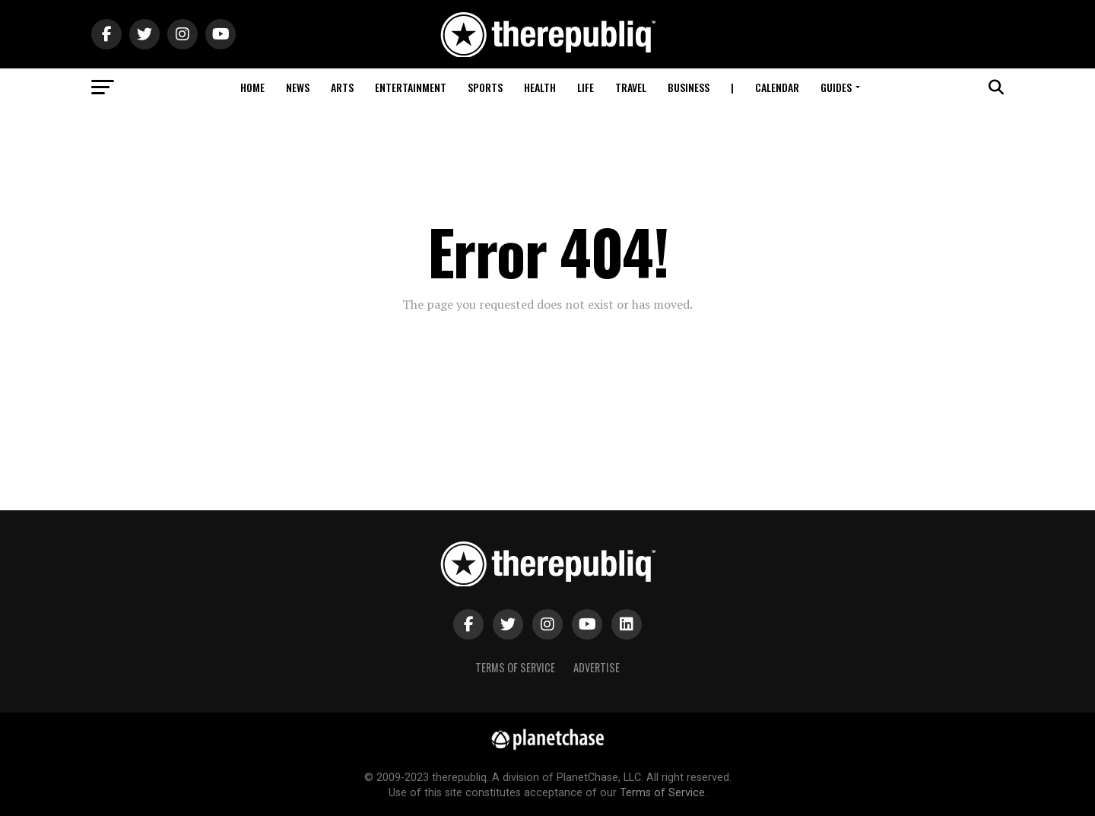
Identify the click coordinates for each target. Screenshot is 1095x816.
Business (688, 87)
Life (585, 87)
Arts (342, 87)
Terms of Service (515, 667)
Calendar (777, 87)
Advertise (596, 667)
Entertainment (410, 87)
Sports (485, 87)
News (297, 87)
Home (252, 87)
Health (540, 87)
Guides (836, 87)
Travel (630, 87)
